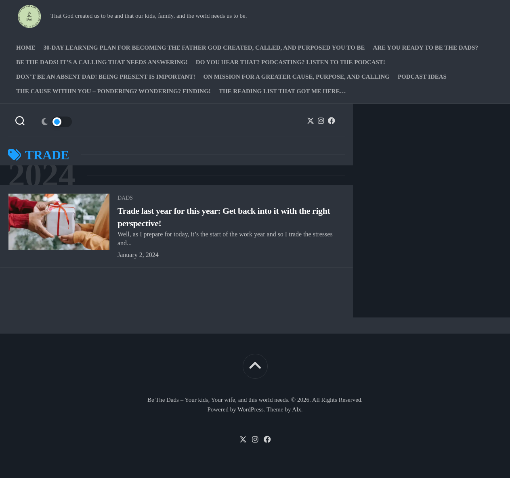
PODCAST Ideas (422, 76)
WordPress (250, 409)
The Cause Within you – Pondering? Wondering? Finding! (113, 91)
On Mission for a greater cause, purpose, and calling (296, 76)
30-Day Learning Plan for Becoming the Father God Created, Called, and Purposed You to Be (204, 47)
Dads (125, 198)
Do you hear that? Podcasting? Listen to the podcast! (290, 62)
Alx (296, 409)
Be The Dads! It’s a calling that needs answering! (102, 62)
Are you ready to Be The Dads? (425, 47)
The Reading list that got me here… (282, 91)
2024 (41, 175)
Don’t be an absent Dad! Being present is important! (105, 76)
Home (26, 47)
